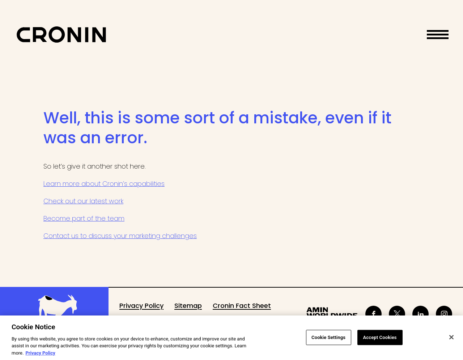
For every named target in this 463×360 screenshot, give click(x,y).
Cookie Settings (328, 339)
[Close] (451, 339)
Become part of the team (83, 218)
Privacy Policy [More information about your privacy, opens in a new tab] (40, 354)
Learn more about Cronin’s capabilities (104, 183)
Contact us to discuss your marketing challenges (120, 235)
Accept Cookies (380, 339)
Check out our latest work (83, 201)
